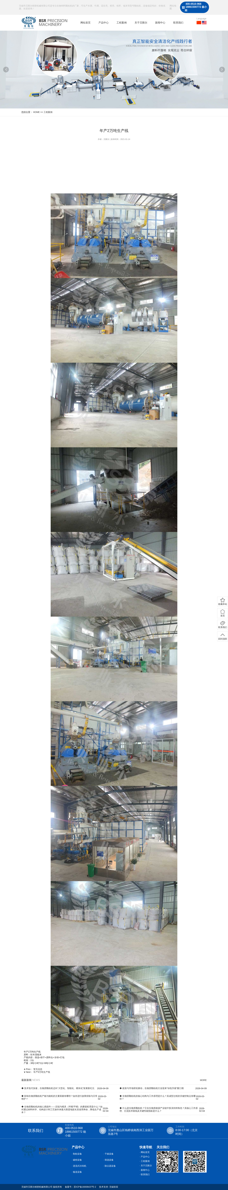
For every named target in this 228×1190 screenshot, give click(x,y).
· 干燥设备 (108, 1154)
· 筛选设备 (108, 1160)
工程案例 (122, 22)
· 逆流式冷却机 (79, 1166)
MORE (203, 1080)
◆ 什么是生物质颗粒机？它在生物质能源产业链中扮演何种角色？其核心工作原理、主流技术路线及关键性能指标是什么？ (159, 1109)
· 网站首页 (144, 1152)
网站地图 (173, 7)
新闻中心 (160, 22)
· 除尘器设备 (109, 1166)
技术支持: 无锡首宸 (108, 1187)
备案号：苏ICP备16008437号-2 (80, 1187)
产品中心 (103, 22)
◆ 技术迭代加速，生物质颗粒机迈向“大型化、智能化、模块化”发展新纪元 (57, 1088)
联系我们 (178, 22)
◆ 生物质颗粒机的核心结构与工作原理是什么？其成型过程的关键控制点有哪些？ (158, 1097)
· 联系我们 (144, 1174)
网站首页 (85, 22)
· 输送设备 (77, 1172)
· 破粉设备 (77, 1160)
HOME (36, 112)
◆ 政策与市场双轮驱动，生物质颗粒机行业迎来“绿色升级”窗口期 (152, 1088)
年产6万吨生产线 (41, 1072)
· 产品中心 (144, 1156)
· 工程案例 (144, 1161)
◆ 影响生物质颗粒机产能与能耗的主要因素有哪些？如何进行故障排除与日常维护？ (59, 1097)
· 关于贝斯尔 (145, 1165)
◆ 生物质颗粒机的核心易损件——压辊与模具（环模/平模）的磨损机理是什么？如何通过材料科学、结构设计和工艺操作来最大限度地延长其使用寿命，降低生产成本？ (61, 1109)
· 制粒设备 (77, 1154)
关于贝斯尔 (141, 22)
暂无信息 (37, 1069)
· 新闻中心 (144, 1170)
